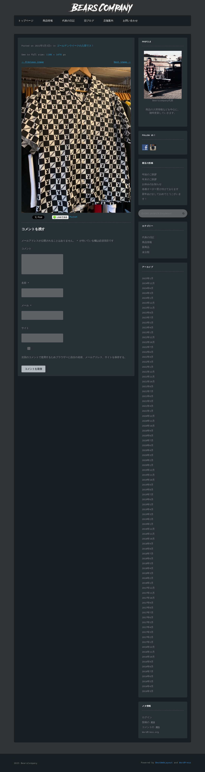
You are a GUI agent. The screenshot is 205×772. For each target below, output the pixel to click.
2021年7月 (147, 391)
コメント (26, 249)
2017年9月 (147, 602)
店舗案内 (108, 20)
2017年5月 (147, 622)
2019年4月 (147, 509)
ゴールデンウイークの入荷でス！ (75, 45)
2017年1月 (147, 642)
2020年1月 (147, 465)
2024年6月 (147, 288)
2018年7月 (147, 553)
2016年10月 (148, 656)
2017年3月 (147, 632)
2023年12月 (148, 303)
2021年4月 (147, 406)
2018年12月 (148, 529)
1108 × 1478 (54, 54)
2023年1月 (147, 332)
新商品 (145, 247)
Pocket (73, 217)
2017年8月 (147, 607)
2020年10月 (148, 425)
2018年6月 (147, 558)
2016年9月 (147, 661)
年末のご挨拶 (149, 179)
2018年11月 (148, 534)
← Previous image (32, 62)
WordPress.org (150, 732)
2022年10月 (148, 342)
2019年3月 (147, 514)
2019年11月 (148, 475)
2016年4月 (147, 686)
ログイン (147, 717)
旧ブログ (89, 20)
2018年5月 (147, 563)
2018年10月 (148, 538)
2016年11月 (148, 652)
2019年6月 (147, 499)
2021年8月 (147, 386)
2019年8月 (147, 489)
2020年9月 (147, 430)
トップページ (25, 20)
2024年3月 (147, 293)
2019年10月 (148, 480)
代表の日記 (68, 20)
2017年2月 (147, 637)
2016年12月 (148, 647)
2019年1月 (147, 524)
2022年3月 (147, 361)
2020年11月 (148, 421)
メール (26, 305)
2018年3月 (147, 573)
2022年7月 (147, 347)
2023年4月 (147, 327)
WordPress (185, 762)
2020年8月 (147, 435)
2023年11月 (148, 307)
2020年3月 (147, 455)
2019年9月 (147, 484)
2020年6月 (147, 445)
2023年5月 (147, 322)
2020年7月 (147, 440)
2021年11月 (148, 376)
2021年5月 (147, 401)
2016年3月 (147, 691)
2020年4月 (147, 450)
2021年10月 (148, 381)
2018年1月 (147, 583)
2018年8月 (147, 548)
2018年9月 (147, 543)
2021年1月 (147, 411)
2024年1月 (147, 298)
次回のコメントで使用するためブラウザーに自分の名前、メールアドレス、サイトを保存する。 (74, 357)
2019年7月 (147, 494)
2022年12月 (148, 337)
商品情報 (48, 20)
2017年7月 (147, 612)
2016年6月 (147, 676)
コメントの (151, 727)
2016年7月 (147, 671)
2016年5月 (147, 681)
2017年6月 (147, 617)
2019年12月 (148, 470)
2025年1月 (147, 278)
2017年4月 (147, 627)
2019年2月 (147, 519)
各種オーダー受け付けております (160, 189)
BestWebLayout (164, 762)
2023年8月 (147, 312)
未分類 (145, 252)
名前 (25, 283)
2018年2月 (147, 578)
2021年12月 (148, 371)
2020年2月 (147, 460)
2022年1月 (147, 367)
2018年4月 (147, 568)
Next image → (122, 62)
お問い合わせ (130, 20)
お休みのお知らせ (151, 184)
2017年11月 (148, 593)
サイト (25, 328)
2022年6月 (147, 352)
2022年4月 (147, 357)
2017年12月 (148, 588)
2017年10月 (148, 598)
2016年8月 (147, 666)
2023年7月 (147, 317)
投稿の (148, 722)
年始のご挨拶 (149, 174)
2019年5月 (147, 504)
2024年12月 (148, 283)
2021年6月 (147, 396)
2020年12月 (148, 416)
